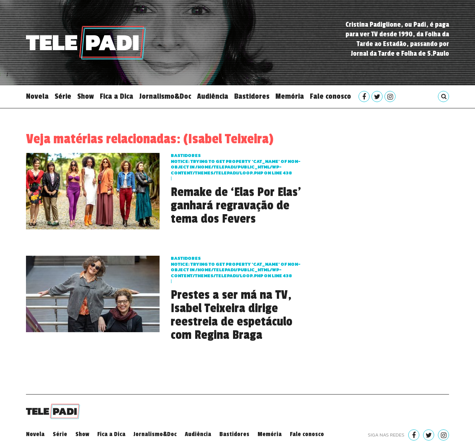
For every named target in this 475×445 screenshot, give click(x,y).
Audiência (212, 96)
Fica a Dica (116, 96)
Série (63, 96)
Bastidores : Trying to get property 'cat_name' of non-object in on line (236, 164)
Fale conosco (330, 96)
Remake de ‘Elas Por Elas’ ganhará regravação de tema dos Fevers (236, 205)
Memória (289, 96)
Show (85, 96)
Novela (37, 96)
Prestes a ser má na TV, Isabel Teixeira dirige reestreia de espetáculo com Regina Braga (231, 315)
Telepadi (86, 42)
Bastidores (251, 96)
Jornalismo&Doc (165, 96)
